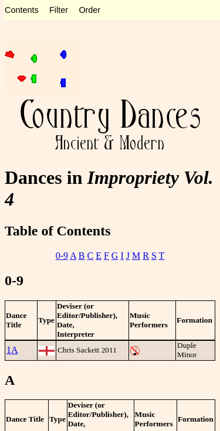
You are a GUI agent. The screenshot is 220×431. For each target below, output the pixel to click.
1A (12, 350)
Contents (22, 10)
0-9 (62, 256)
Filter (58, 10)
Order (89, 10)
